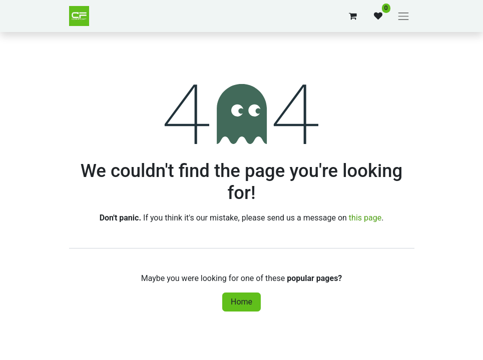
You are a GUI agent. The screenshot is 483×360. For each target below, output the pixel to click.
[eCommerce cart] (352, 16)
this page (365, 217)
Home (241, 301)
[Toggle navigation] (403, 16)
